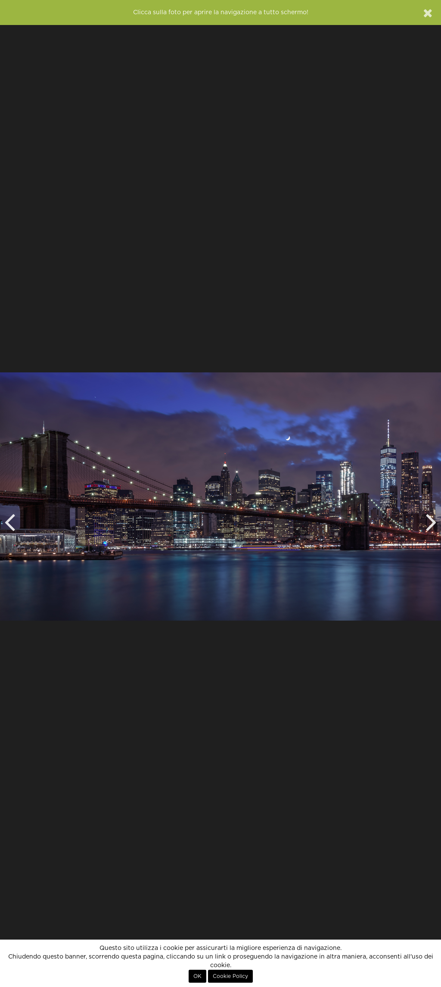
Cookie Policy (230, 976)
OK (197, 976)
